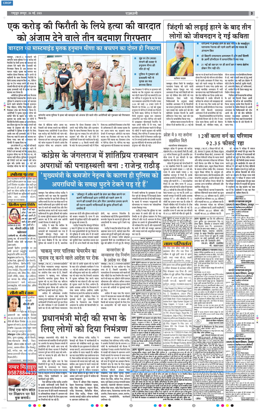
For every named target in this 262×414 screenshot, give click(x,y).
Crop (7, 3)
